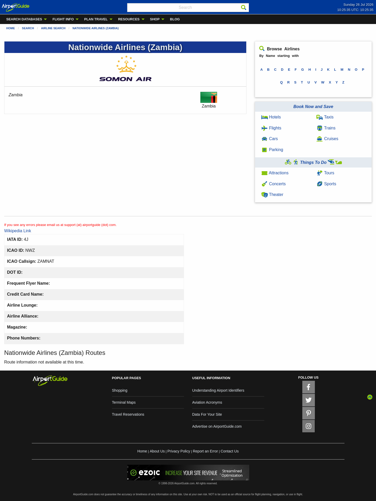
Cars (269, 138)
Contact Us (230, 451)
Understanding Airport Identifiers (218, 390)
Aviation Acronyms (207, 402)
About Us (157, 451)
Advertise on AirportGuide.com (217, 426)
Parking (272, 149)
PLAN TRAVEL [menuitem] (96, 19)
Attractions (274, 173)
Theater (272, 194)
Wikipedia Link (17, 231)
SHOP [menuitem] (155, 19)
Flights (271, 128)
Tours (325, 173)
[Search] (243, 7)
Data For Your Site (207, 414)
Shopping (119, 390)
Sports (326, 184)
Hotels (271, 117)
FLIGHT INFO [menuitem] (63, 19)
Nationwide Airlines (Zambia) (95, 28)
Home (10, 28)
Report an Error (205, 451)
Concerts (273, 184)
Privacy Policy (179, 451)
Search (28, 28)
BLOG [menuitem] (175, 19)
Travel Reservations (128, 414)
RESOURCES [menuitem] (128, 19)
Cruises (327, 138)
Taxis (325, 117)
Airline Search (53, 28)
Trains (325, 128)
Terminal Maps (124, 402)
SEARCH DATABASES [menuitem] (24, 19)
